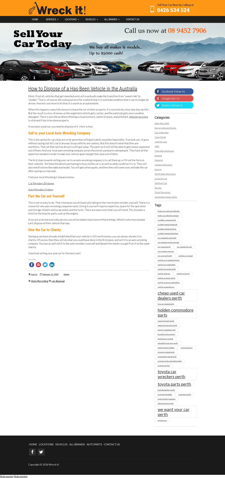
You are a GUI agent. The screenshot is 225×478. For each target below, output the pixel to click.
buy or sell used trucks (165, 127)
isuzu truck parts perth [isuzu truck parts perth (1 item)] (166, 321)
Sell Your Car (161, 183)
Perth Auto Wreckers (165, 174)
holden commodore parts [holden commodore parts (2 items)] (175, 312)
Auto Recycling (39, 281)
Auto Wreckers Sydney (40, 189)
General (159, 160)
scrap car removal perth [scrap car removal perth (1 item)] (166, 352)
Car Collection (162, 132)
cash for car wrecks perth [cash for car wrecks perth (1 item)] (167, 269)
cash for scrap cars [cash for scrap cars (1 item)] (183, 274)
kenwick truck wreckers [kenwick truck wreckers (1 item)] (166, 334)
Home (35, 19)
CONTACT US (112, 444)
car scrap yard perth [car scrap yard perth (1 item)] (165, 256)
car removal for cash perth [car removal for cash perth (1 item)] (167, 238)
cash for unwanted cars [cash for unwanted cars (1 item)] (166, 287)
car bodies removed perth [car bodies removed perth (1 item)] (167, 220)
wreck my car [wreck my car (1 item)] (162, 420)
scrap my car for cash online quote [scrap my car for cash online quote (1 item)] (170, 361)
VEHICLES (61, 444)
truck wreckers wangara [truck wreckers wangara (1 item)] (166, 399)
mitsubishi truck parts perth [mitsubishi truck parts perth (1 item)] (168, 343)
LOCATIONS (46, 444)
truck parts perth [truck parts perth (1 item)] (185, 394)
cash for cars (161, 141)
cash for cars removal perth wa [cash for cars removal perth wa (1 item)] (168, 260)
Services (51, 19)
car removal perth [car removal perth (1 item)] (164, 247)
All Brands (110, 19)
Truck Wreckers (162, 192)
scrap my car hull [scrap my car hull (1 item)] (164, 365)
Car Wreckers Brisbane (41, 183)
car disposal (58, 281)
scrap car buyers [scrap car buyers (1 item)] (187, 348)
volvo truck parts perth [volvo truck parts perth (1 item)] (166, 403)
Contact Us (132, 19)
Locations (71, 19)
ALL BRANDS (77, 444)
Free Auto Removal (164, 151)
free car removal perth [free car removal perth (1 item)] (166, 304)
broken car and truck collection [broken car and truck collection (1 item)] (169, 211)
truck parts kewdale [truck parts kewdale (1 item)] (165, 394)
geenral (158, 155)
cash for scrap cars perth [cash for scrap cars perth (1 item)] (166, 278)
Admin (66, 274)
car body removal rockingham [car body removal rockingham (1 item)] (168, 233)
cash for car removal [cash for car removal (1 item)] (186, 256)
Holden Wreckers (163, 164)
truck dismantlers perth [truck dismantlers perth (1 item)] (166, 390)
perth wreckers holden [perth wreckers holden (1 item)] (166, 348)
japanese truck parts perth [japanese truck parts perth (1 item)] (167, 325)
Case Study (160, 137)
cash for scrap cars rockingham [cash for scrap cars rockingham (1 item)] (169, 282)
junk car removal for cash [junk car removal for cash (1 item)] (166, 330)
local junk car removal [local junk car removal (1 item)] (165, 339)
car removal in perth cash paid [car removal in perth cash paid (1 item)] (168, 242)
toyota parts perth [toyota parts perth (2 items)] (174, 383)
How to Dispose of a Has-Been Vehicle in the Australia (82, 89)
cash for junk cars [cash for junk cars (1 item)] (164, 274)
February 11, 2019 (50, 274)
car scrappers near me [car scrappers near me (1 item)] (166, 251)
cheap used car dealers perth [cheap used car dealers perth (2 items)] (171, 295)
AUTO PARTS (94, 444)
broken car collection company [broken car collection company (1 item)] (168, 216)
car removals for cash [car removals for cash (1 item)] (184, 247)
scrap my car (161, 178)
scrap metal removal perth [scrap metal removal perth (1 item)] (167, 357)
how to (34, 274)
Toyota (158, 187)
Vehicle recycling (138, 116)
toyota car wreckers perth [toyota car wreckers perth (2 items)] (171, 374)
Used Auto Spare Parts (166, 197)
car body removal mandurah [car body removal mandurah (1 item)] (167, 224)
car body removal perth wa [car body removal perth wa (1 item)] (167, 229)
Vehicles (90, 19)
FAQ (157, 146)
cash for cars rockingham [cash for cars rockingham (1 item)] (166, 265)
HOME (33, 444)
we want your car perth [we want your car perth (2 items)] (173, 412)
